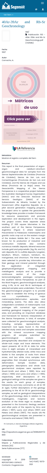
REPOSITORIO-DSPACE (12, 462)
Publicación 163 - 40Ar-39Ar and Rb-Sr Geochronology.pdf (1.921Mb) (35, 38)
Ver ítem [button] (8, 14)
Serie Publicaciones (11, 448)
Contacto (6, 465)
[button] (36, 9)
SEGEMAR (6, 457)
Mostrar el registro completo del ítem (19, 158)
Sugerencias (18, 465)
